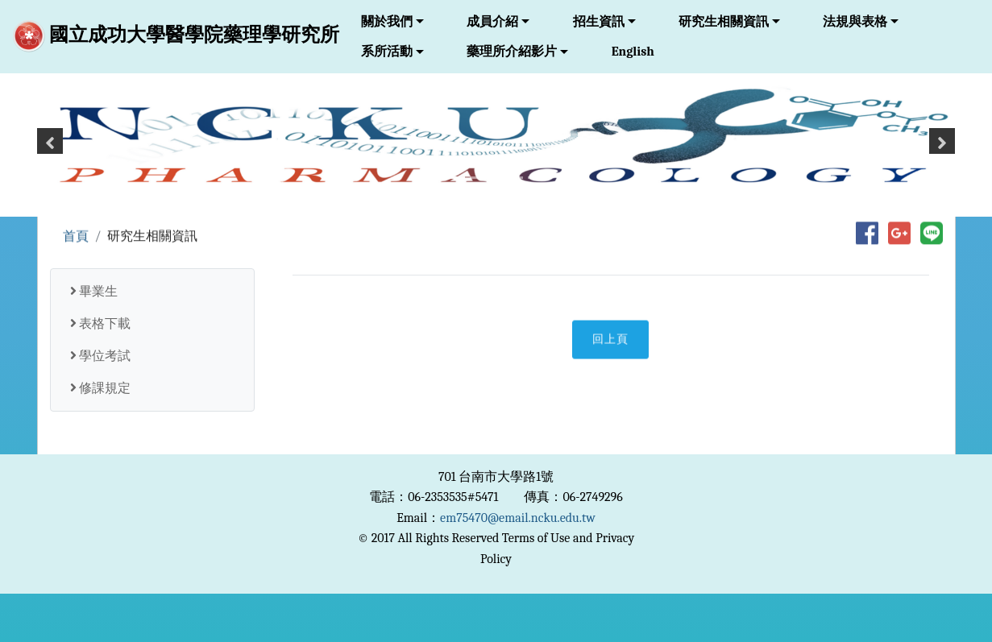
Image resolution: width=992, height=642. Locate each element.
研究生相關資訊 (724, 21)
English (633, 51)
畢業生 (94, 291)
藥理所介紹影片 (512, 51)
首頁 (76, 237)
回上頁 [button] (610, 341)
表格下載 (100, 324)
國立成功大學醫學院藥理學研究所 (176, 36)
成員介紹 (492, 21)
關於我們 (387, 21)
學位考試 (100, 356)
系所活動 (387, 51)
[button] (49, 147)
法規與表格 (855, 21)
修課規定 (100, 388)
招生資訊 (599, 21)
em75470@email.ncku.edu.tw (518, 518)
